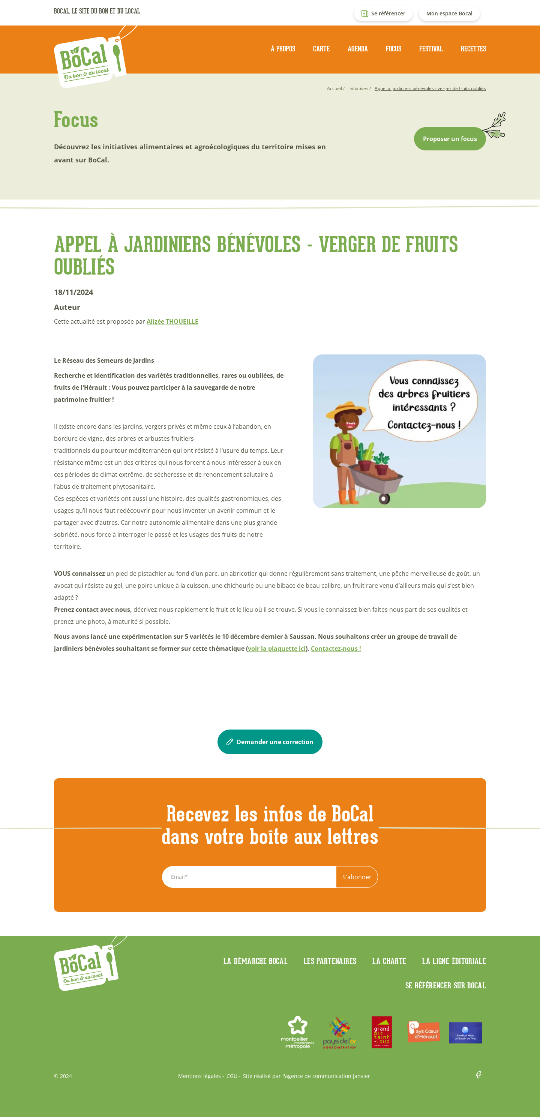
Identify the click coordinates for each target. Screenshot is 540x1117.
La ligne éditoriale (454, 961)
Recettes (473, 49)
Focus (393, 49)
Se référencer (388, 13)
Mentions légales (199, 1076)
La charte (389, 961)
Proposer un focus (450, 139)
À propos (283, 49)
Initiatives (358, 88)
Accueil (334, 88)
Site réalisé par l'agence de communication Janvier (306, 1076)
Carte (321, 49)
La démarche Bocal (256, 961)
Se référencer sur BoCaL (445, 985)
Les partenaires (330, 961)
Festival (431, 49)
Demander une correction (270, 741)
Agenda (358, 49)
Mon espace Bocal (449, 13)
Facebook (481, 1076)
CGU (231, 1076)
